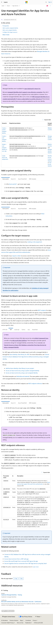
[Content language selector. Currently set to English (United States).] (8, 616)
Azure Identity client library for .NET (19, 354)
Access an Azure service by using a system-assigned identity (22, 370)
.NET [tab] (11, 329)
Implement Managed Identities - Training (11, 595)
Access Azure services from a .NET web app (16, 559)
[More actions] (50, 6)
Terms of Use (20, 622)
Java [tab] (29, 329)
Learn (3, 5)
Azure (8, 5)
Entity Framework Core (41, 338)
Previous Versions (14, 620)
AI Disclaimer (4, 620)
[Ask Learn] (47, 6)
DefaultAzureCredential (22, 376)
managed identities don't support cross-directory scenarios (25, 92)
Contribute (28, 620)
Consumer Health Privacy (7, 622)
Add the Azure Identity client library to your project (20, 368)
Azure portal (12, 184)
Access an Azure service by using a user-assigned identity (22, 373)
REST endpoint (42, 310)
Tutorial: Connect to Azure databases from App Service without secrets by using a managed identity (26, 357)
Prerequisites (6, 26)
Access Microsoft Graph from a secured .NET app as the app (21, 561)
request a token (16, 256)
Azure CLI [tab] (13, 179)
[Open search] (46, 2)
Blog (21, 620)
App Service (15, 5)
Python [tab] (23, 329)
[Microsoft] (26, 2)
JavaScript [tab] (16, 329)
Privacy (34, 620)
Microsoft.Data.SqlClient (19, 340)
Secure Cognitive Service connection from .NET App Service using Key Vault (25, 563)
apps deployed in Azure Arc (32, 88)
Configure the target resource (10, 32)
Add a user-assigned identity (10, 30)
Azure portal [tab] (5, 179)
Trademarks (28, 622)
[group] (26, 145)
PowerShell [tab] (34, 329)
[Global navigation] (1, 2)
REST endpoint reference (35, 383)
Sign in (50, 2)
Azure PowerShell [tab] (22, 179)
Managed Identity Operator (50, 151)
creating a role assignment (34, 242)
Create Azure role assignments (5, 157)
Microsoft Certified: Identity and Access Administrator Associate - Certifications (21, 601)
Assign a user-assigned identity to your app (4, 147)
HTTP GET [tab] (4, 329)
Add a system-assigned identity (10, 28)
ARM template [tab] (32, 179)
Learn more (36, 567)
